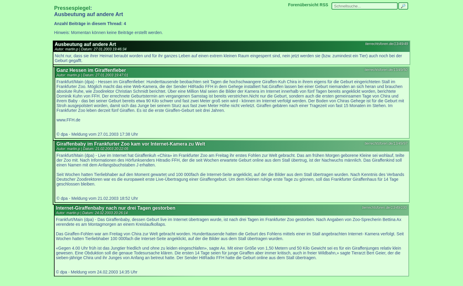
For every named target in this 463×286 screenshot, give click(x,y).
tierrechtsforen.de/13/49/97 (386, 143)
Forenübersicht (303, 4)
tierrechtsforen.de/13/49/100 (384, 207)
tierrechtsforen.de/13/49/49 (386, 44)
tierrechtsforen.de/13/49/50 (386, 70)
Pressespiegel (72, 8)
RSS (324, 4)
